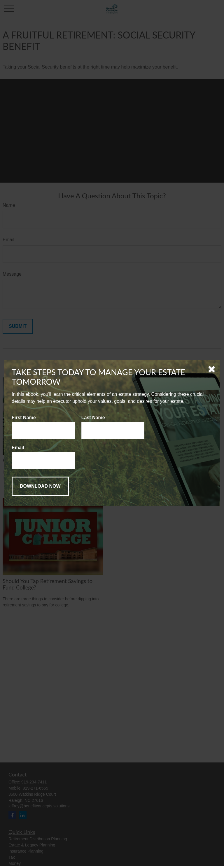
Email (18, 447)
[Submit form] (40, 486)
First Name (24, 417)
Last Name (93, 417)
